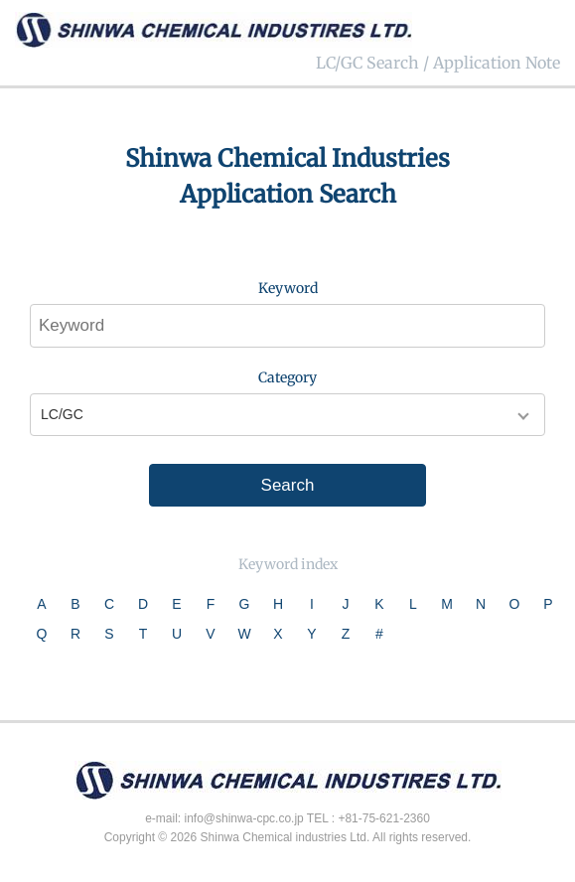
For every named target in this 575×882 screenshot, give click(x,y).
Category (287, 377)
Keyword (288, 288)
